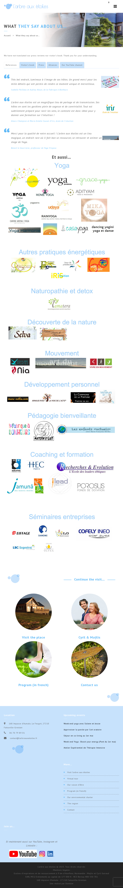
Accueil (7, 35)
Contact (70, 810)
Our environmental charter (80, 797)
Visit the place (33, 637)
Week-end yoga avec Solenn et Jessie (82, 723)
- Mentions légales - (61, 870)
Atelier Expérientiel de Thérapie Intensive (84, 747)
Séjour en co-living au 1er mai (78, 735)
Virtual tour (72, 778)
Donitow (69, 883)
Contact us (89, 685)
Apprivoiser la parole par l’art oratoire (83, 729)
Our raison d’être (75, 785)
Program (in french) (34, 685)
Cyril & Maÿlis (89, 637)
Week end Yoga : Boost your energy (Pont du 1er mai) (90, 741)
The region (72, 803)
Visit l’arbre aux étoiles (78, 772)
